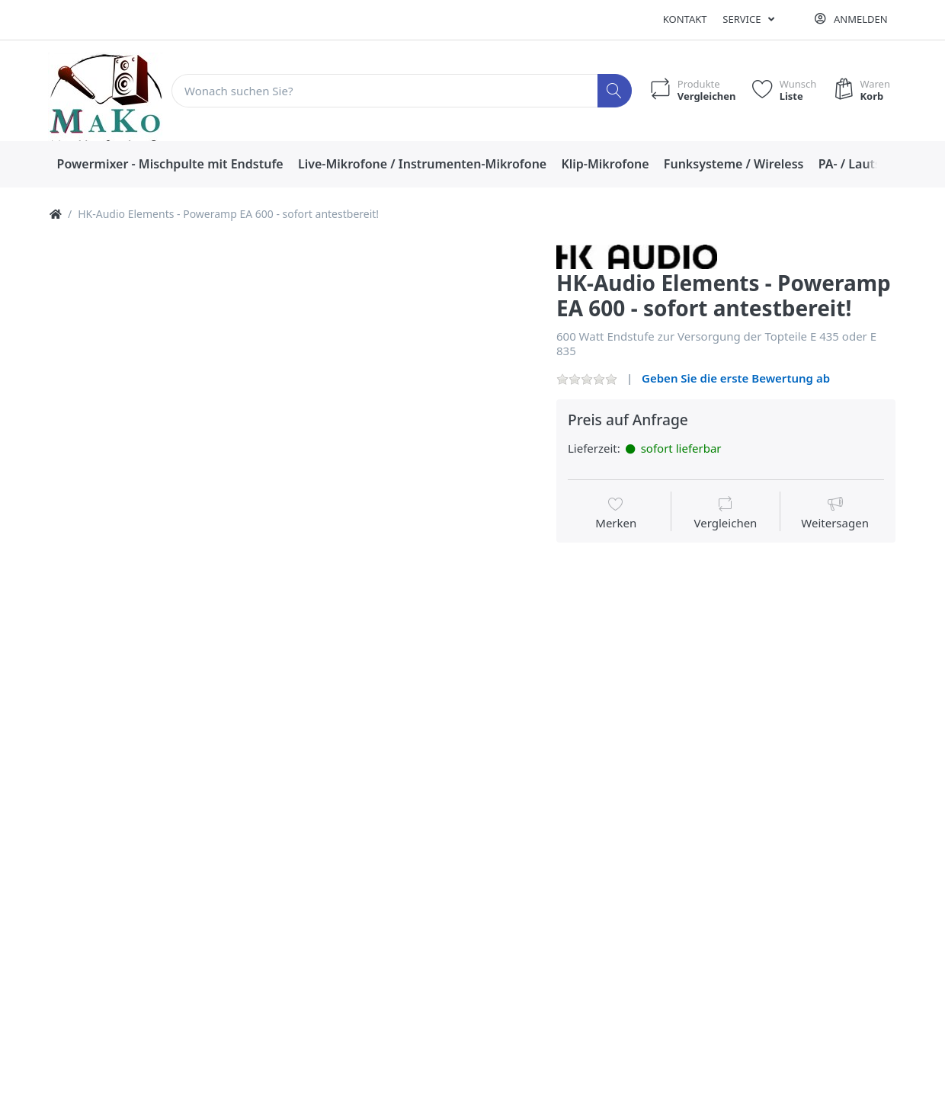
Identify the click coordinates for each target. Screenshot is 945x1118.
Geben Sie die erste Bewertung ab (736, 378)
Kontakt (685, 19)
